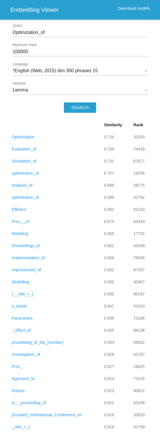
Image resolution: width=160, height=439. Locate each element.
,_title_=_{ (21, 427)
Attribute (19, 83)
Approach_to (23, 378)
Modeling (20, 233)
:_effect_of (21, 330)
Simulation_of (24, 161)
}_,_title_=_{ (22, 294)
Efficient (19, 209)
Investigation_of (26, 354)
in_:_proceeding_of (29, 402)
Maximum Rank (25, 45)
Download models (134, 8)
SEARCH (80, 107)
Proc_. (17, 366)
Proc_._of (20, 221)
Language (20, 64)
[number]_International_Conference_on (47, 415)
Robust (18, 390)
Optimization (23, 137)
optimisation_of (25, 197)
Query (17, 26)
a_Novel (19, 306)
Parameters (22, 318)
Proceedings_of (26, 245)
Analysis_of (22, 185)
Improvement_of (26, 270)
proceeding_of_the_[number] (37, 342)
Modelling (20, 282)
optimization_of (25, 173)
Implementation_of (28, 257)
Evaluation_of (24, 149)
